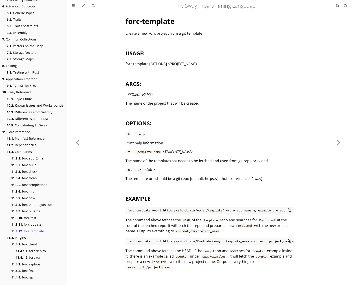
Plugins (16, 238)
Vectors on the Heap (25, 46)
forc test (23, 218)
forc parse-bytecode (31, 204)
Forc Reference (16, 132)
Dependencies (21, 145)
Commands (19, 152)
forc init (22, 191)
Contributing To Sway (27, 125)
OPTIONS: (138, 123)
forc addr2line (27, 158)
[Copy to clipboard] (289, 210)
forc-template (150, 21)
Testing (9, 66)
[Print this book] (338, 5)
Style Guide (19, 99)
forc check (24, 171)
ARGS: (133, 84)
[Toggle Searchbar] (93, 5)
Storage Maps (20, 59)
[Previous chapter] (77, 142)
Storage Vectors (21, 52)
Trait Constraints (22, 26)
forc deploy (31, 251)
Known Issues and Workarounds (35, 105)
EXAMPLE (137, 198)
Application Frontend (19, 79)
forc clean (24, 178)
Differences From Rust (27, 119)
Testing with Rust (23, 72)
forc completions (29, 185)
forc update (26, 224)
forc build (24, 165)
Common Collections (19, 39)
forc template (27, 231)
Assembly (17, 33)
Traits (14, 19)
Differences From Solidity (29, 112)
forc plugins (25, 211)
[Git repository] (345, 5)
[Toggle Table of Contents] (73, 5)
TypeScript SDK (21, 85)
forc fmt (22, 271)
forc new (23, 198)
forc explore (25, 264)
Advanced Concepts (18, 6)
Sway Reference (16, 92)
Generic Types (20, 13)
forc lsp (22, 277)
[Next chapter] (338, 142)
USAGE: (135, 53)
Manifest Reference (25, 138)
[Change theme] (83, 5)
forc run (28, 257)
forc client (24, 244)
